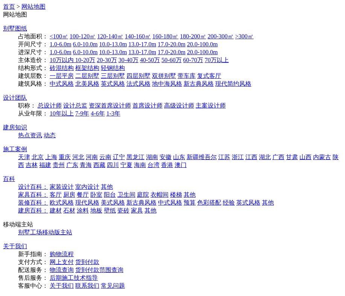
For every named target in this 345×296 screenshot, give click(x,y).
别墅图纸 (15, 28)
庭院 (143, 194)
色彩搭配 (209, 202)
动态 (50, 135)
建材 (56, 210)
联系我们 (87, 285)
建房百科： (33, 210)
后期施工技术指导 (74, 278)
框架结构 (87, 68)
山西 (305, 157)
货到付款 (87, 262)
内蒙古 (322, 157)
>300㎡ (244, 36)
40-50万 (150, 60)
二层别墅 (87, 76)
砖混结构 (62, 68)
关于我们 (15, 246)
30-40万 (128, 60)
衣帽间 (159, 194)
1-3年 (113, 113)
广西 (278, 157)
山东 (179, 157)
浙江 (238, 157)
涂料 (83, 210)
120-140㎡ (110, 36)
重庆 (65, 157)
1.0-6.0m (60, 44)
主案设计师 (211, 105)
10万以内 (62, 60)
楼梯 (176, 194)
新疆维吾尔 (202, 157)
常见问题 (113, 285)
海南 (140, 165)
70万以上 (217, 60)
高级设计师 (179, 105)
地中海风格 (167, 83)
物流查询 (62, 270)
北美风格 (87, 83)
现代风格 (87, 202)
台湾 (153, 165)
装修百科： (33, 202)
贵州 (59, 165)
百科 (9, 179)
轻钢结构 (113, 68)
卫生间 (126, 194)
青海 (86, 165)
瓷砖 (123, 210)
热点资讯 (30, 135)
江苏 (224, 157)
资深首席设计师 (110, 105)
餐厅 (83, 194)
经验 (229, 202)
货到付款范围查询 (99, 270)
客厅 (56, 194)
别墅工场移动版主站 (45, 232)
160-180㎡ (165, 36)
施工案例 (15, 149)
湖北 (265, 157)
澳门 (181, 165)
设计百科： (33, 187)
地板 (96, 210)
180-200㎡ (193, 36)
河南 (92, 157)
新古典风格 (199, 83)
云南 (105, 157)
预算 (190, 202)
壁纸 (110, 210)
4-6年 (98, 113)
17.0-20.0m (171, 44)
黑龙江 (135, 157)
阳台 (110, 194)
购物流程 (62, 254)
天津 (24, 157)
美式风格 (113, 202)
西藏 (99, 165)
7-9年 (82, 113)
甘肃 (292, 157)
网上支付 (62, 262)
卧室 (96, 194)
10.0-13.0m (113, 44)
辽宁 (119, 157)
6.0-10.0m (85, 44)
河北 (78, 157)
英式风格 (113, 83)
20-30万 (107, 60)
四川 (113, 165)
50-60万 (171, 60)
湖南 (152, 157)
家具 (137, 210)
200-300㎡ (221, 36)
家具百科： (33, 194)
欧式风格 (62, 202)
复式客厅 (209, 76)
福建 (45, 165)
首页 (9, 6)
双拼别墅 (164, 76)
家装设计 (62, 187)
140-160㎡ (138, 36)
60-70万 (193, 60)
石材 (69, 210)
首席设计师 (147, 105)
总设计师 (50, 105)
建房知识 (15, 127)
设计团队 (15, 97)
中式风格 (62, 83)
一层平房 (62, 76)
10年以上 (62, 113)
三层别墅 (113, 76)
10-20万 (85, 60)
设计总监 (75, 105)
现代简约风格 (233, 83)
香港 (167, 165)
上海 (51, 157)
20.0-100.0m (202, 44)
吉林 (32, 165)
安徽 (166, 157)
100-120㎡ (83, 36)
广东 (72, 165)
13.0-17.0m (142, 44)
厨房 (69, 194)
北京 (38, 157)
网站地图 (33, 6)
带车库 (187, 76)
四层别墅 (138, 76)
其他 (107, 187)
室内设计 (87, 187)
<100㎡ (59, 36)
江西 (251, 157)
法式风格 (138, 83)
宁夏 (126, 165)
